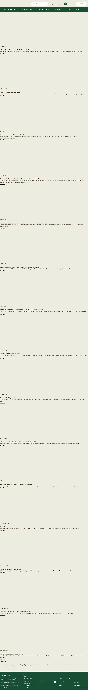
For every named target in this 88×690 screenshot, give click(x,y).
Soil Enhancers (26, 9)
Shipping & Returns (63, 681)
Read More (2, 53)
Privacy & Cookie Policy (64, 678)
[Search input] (39, 4)
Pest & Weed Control (43, 9)
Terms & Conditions (63, 680)
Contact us (61, 687)
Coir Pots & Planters (10, 9)
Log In (59, 4)
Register (52, 4)
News (77, 9)
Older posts (2, 659)
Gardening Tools (26, 683)
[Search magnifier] (47, 4)
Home (24, 675)
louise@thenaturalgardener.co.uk (80, 687)
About (69, 9)
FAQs (60, 683)
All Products (58, 9)
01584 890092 (77, 685)
